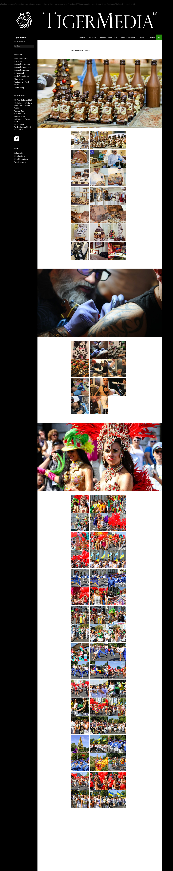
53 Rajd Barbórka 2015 (21, 94)
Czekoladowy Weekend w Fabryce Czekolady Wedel (97, 131)
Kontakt (152, 37)
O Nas (142, 37)
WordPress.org (19, 146)
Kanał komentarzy (20, 143)
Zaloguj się (17, 137)
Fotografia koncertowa (21, 64)
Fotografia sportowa (20, 67)
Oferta (82, 37)
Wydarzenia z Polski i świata (23, 79)
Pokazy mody (18, 70)
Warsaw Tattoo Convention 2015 (89, 349)
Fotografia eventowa (21, 61)
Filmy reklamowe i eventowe (23, 58)
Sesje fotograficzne (20, 73)
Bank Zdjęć (92, 37)
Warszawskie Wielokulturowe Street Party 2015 (98, 512)
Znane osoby (18, 81)
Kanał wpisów (18, 140)
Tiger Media (20, 37)
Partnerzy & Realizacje (108, 37)
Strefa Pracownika (127, 37)
